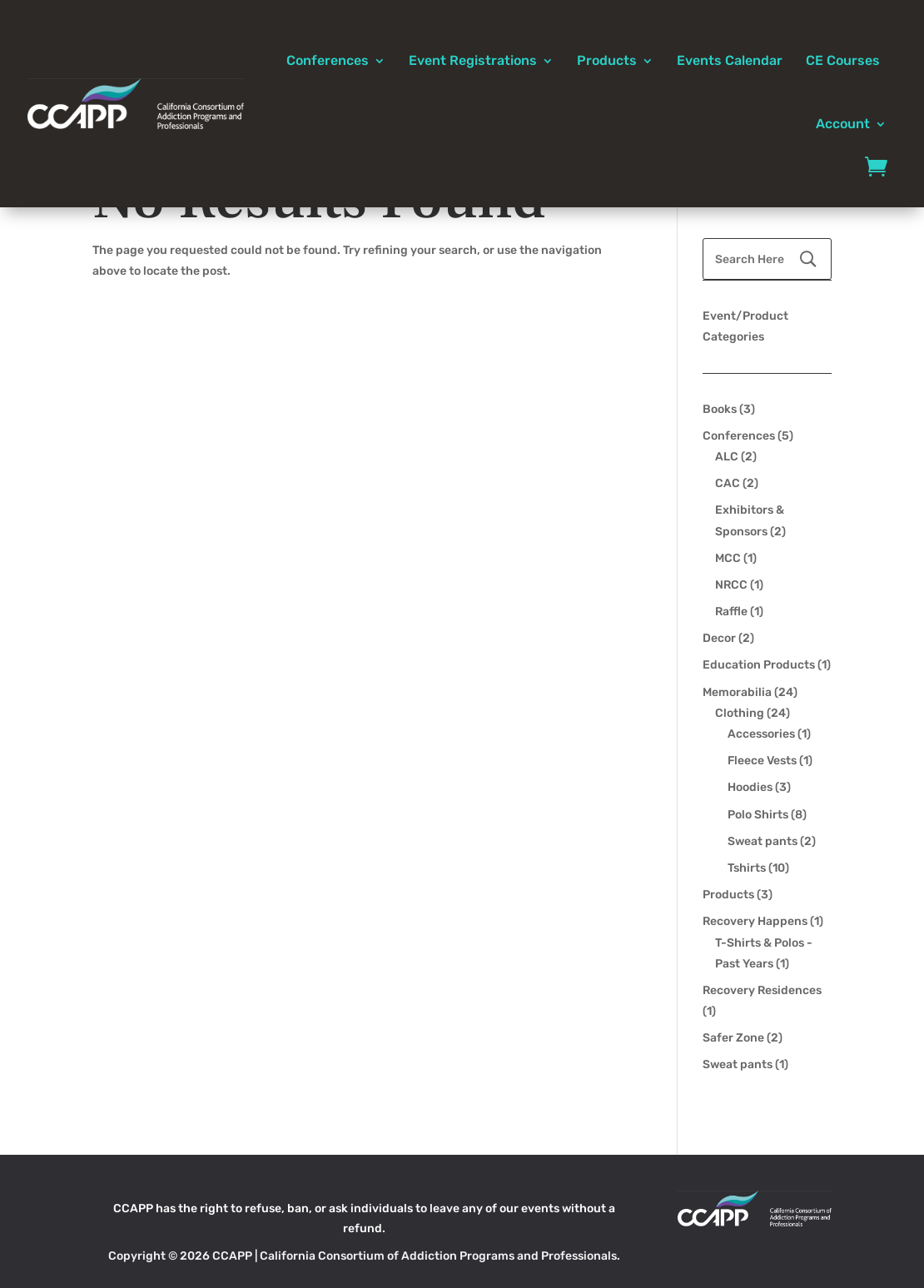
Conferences (327, 60)
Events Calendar (729, 60)
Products (607, 60)
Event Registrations (473, 60)
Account (843, 124)
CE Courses (843, 60)
